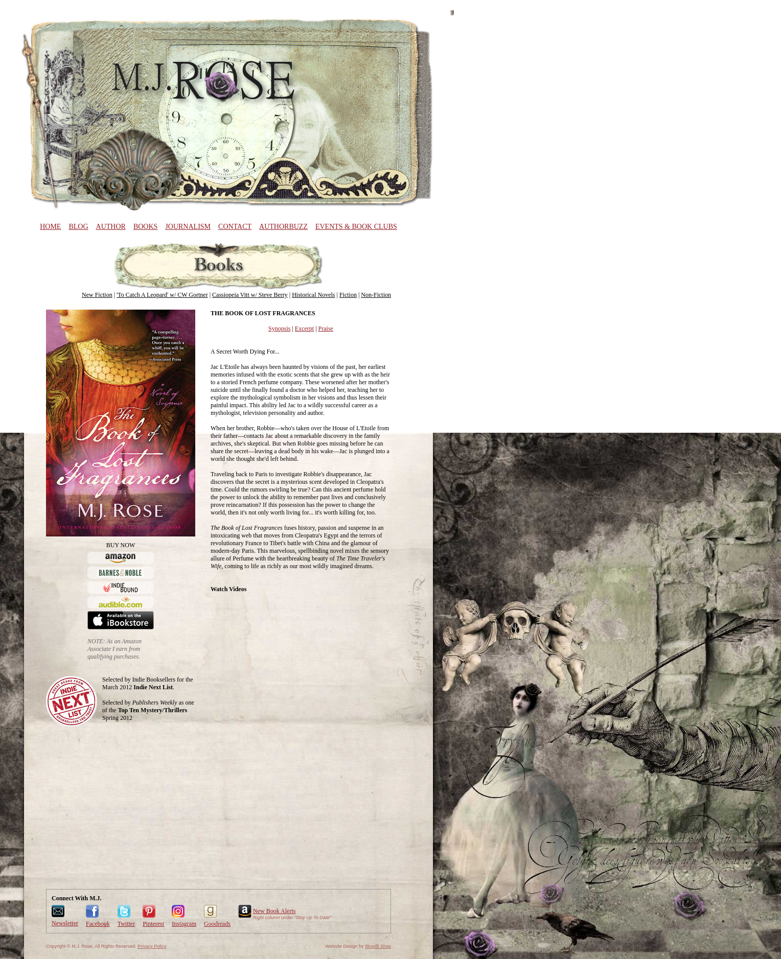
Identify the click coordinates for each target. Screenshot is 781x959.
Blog (78, 226)
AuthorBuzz (283, 226)
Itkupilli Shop (378, 946)
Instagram (184, 923)
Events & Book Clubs (356, 226)
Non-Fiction (376, 294)
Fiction (348, 294)
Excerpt (304, 328)
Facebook (98, 923)
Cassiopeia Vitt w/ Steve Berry (250, 294)
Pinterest (153, 923)
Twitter (126, 923)
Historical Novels (313, 294)
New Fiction (97, 294)
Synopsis (279, 328)
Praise (325, 328)
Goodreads (217, 923)
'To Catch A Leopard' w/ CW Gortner (162, 294)
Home (50, 226)
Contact (234, 226)
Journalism (188, 226)
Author (111, 226)
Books (145, 226)
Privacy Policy (151, 946)
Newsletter (65, 923)
